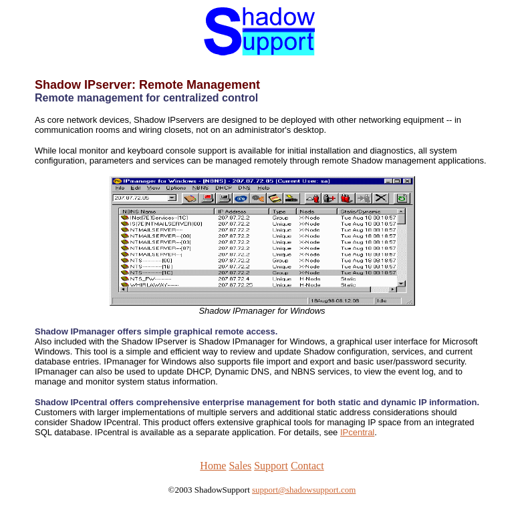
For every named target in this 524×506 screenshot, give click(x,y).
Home (213, 465)
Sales (240, 465)
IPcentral (357, 432)
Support (271, 465)
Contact (307, 465)
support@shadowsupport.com (304, 490)
